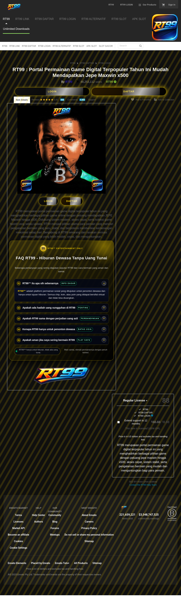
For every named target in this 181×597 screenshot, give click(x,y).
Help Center (38, 514)
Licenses (19, 520)
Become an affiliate (18, 533)
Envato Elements (17, 562)
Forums (55, 527)
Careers (89, 520)
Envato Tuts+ (62, 562)
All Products (81, 562)
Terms (18, 514)
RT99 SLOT (78, 46)
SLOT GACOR (106, 46)
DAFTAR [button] (129, 91)
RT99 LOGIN (44, 46)
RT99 (4, 46)
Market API (18, 527)
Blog (54, 520)
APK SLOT (91, 46)
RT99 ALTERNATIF (62, 46)
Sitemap (89, 540)
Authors (38, 520)
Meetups (55, 533)
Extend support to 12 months (146, 421)
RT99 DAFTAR (29, 46)
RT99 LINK (14, 46)
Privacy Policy (89, 527)
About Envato (89, 514)
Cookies (18, 540)
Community (54, 514)
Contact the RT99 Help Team (143, 484)
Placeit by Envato (40, 562)
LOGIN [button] (52, 91)
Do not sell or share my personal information (89, 533)
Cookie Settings (18, 546)
